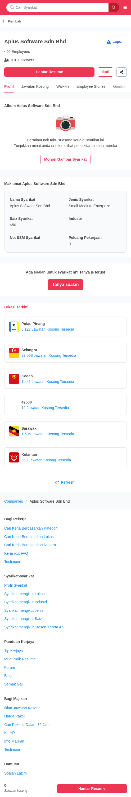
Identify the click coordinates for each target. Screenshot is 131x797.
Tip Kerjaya (13, 651)
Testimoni (12, 561)
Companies (13, 501)
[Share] (121, 72)
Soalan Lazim (15, 773)
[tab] (16, 307)
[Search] (114, 7)
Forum (9, 667)
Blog (8, 676)
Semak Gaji (13, 684)
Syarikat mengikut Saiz (23, 619)
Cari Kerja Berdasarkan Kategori (31, 528)
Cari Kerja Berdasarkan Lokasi (29, 537)
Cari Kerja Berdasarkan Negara (30, 545)
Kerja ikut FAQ (16, 553)
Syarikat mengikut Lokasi (25, 594)
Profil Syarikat (15, 585)
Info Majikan (14, 741)
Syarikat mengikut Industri (25, 602)
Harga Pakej (14, 716)
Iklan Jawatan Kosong (22, 708)
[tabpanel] (65, 402)
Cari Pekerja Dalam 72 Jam (26, 724)
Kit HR (9, 733)
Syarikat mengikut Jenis (23, 610)
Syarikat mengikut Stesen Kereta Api (34, 627)
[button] (125, 7)
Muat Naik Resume (20, 659)
